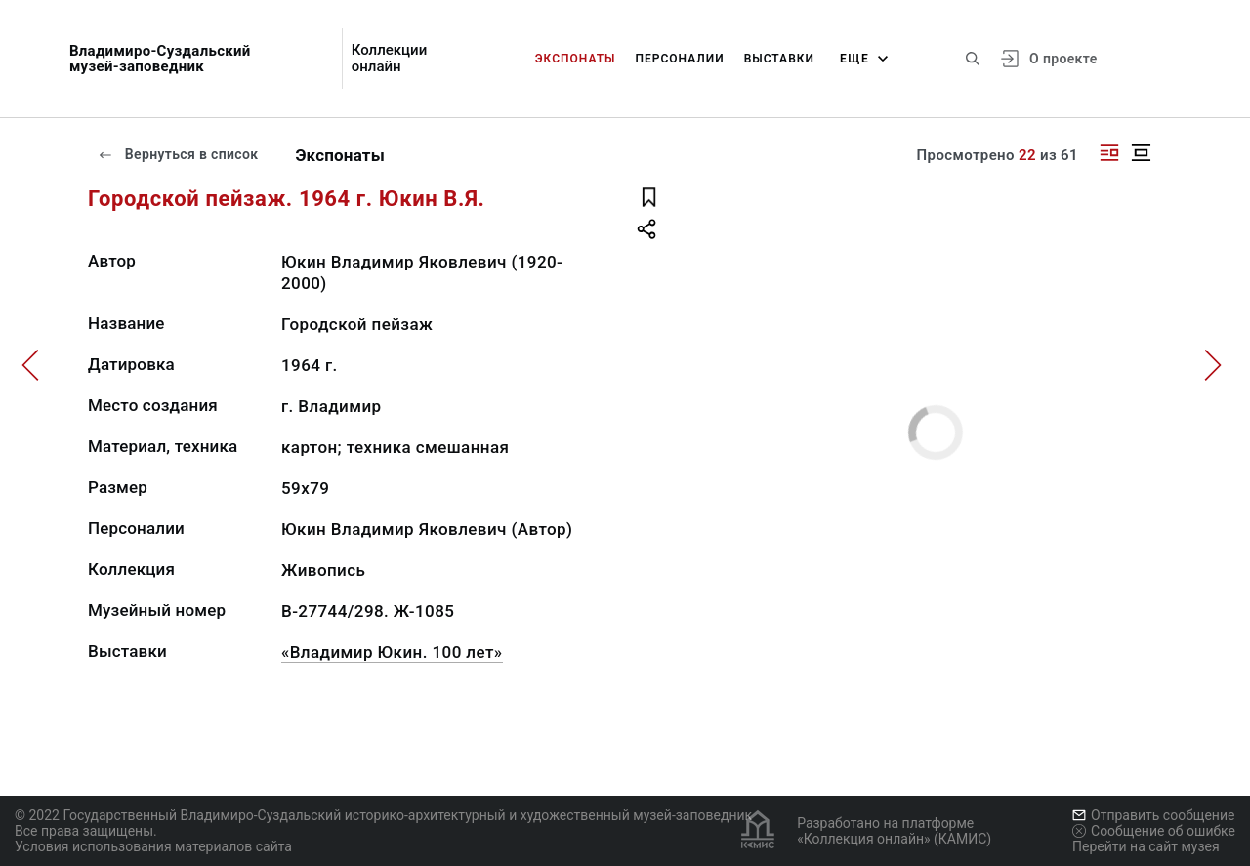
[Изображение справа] (1109, 153)
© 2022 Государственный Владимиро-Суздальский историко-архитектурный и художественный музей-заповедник (383, 815)
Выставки (779, 58)
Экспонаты (575, 58)
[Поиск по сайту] (972, 58)
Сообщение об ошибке (1153, 831)
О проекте (1063, 58)
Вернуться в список (178, 154)
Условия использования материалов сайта (153, 846)
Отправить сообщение (1153, 815)
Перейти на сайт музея (1146, 846)
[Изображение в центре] (1140, 153)
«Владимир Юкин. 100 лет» (392, 652)
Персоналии (679, 58)
